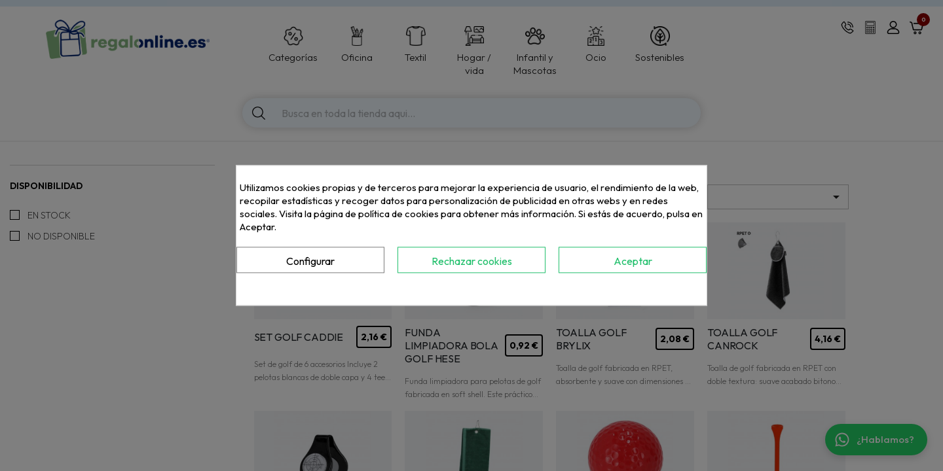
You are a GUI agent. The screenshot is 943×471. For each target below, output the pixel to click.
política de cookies (398, 213)
